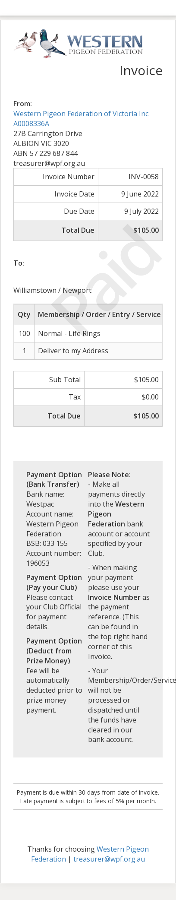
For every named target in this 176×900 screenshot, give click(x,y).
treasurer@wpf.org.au (109, 859)
